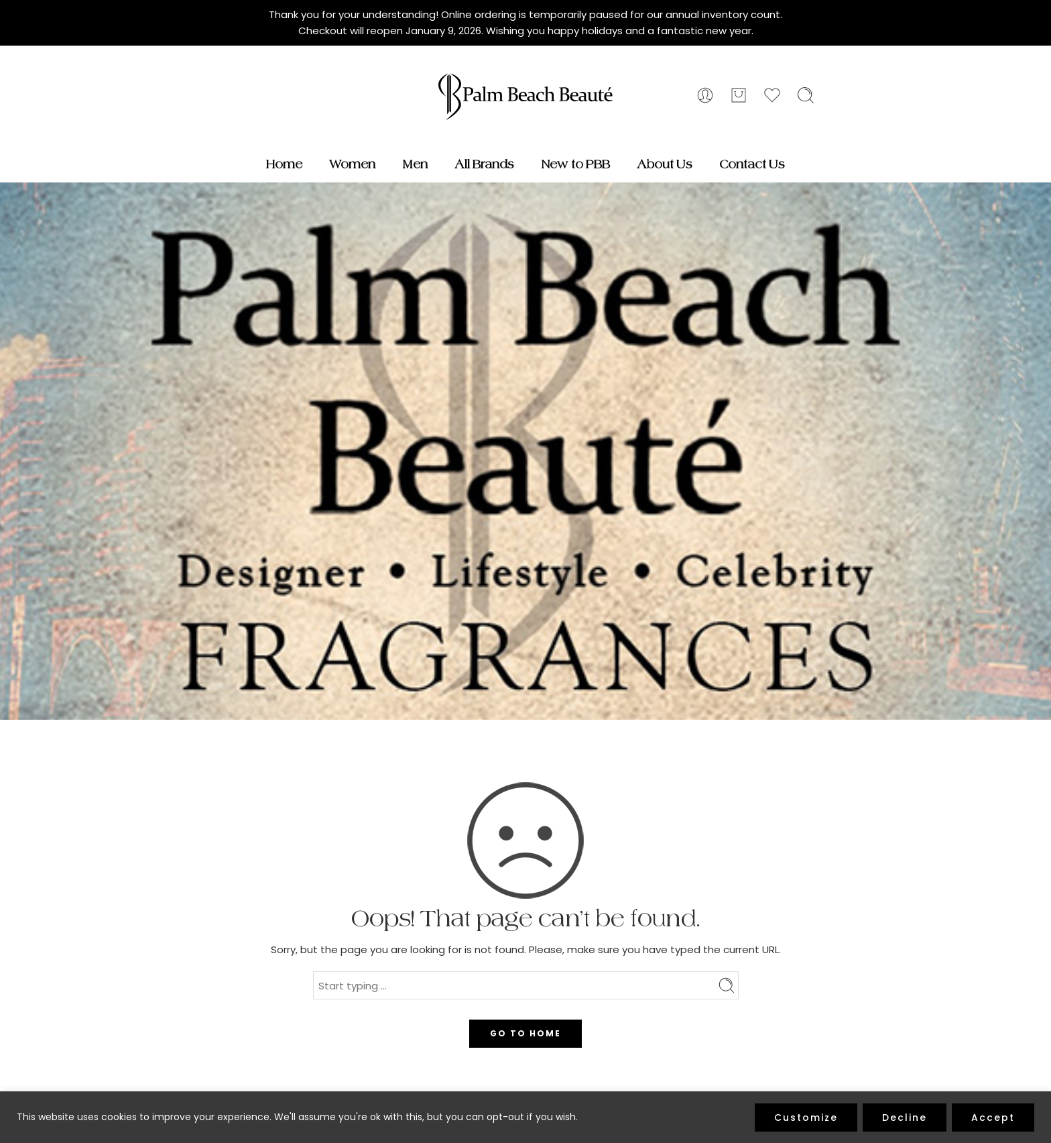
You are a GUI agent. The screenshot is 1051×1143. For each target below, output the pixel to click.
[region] (525, 1117)
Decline (904, 1117)
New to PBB (575, 164)
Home (284, 164)
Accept (993, 1117)
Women (352, 164)
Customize (806, 1117)
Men (415, 164)
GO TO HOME (525, 1033)
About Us (664, 164)
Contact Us (752, 164)
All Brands (484, 164)
